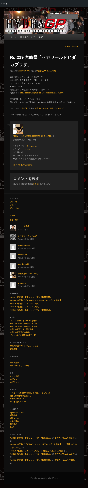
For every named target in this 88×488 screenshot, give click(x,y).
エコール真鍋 (23, 226)
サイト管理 (14, 376)
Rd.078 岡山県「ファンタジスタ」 (25, 307)
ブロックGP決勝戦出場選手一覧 (23, 335)
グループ (13, 202)
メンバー (13, 205)
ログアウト (14, 382)
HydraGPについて (27, 37)
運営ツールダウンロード (20, 366)
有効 (16, 220)
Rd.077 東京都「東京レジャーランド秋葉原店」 (31, 310)
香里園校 (13, 349)
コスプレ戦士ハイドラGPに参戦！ (24, 321)
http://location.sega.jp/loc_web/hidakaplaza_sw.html (42, 93)
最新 (11, 220)
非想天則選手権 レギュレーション (24, 346)
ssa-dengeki (23, 264)
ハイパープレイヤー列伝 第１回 (23, 323)
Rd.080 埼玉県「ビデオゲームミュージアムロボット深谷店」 (36, 300)
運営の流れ (14, 363)
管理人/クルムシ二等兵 (46, 71)
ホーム (13, 37)
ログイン (5, 3)
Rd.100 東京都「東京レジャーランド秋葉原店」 (31, 460)
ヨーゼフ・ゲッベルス (27, 236)
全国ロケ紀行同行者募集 (20, 332)
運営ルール (14, 418)
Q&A (41, 37)
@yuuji (28, 149)
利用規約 (13, 424)
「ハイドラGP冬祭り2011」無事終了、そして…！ (30, 393)
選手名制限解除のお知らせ (20, 396)
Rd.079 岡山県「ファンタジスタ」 (25, 303)
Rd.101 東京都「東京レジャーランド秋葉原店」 (31, 297)
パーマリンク (59, 108)
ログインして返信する (23, 165)
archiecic (22, 283)
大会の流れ (14, 421)
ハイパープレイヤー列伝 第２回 (23, 326)
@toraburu (31, 146)
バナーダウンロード (18, 399)
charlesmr (22, 255)
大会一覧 (23, 108)
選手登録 (13, 415)
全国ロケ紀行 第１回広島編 (21, 329)
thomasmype (24, 245)
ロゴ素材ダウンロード (19, 402)
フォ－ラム (14, 208)
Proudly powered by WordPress (44, 478)
